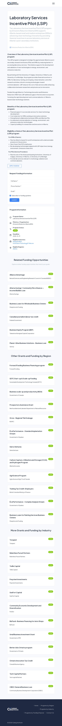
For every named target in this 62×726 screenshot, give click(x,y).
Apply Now (14, 166)
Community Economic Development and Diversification (25, 607)
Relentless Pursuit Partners (20, 553)
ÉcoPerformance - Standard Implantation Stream (26, 432)
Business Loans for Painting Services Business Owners (27, 516)
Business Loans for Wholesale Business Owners (28, 304)
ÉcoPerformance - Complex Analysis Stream (27, 502)
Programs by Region (46, 705)
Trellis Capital (15, 566)
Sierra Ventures (15, 447)
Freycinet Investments (18, 579)
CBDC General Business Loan (21, 687)
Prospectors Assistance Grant (21, 405)
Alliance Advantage (17, 275)
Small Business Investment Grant (22, 634)
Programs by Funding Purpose (33, 713)
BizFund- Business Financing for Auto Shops (27, 621)
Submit (14, 200)
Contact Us (49, 713)
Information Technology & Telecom (23, 243)
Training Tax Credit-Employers (21, 489)
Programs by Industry (46, 709)
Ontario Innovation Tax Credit (21, 661)
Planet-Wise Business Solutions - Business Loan (28, 343)
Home (35, 705)
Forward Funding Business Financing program (27, 365)
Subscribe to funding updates (21, 195)
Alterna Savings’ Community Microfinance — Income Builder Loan (27, 289)
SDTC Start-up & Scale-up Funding (23, 378)
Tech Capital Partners (18, 674)
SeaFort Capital (16, 592)
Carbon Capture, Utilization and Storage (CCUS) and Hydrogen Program (28, 461)
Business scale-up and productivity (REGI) (26, 392)
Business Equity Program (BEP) (21, 330)
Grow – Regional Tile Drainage (21, 418)
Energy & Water (17, 241)
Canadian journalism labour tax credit (24, 317)
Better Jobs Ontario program (21, 647)
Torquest (13, 540)
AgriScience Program (18, 476)
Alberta (15, 249)
